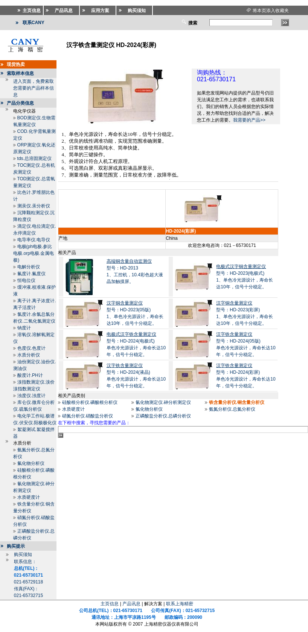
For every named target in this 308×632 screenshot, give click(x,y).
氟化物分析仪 (30, 463)
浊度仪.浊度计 (31, 395)
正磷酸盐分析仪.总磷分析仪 (163, 416)
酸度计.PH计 (30, 375)
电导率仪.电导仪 (33, 239)
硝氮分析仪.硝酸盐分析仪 (87, 416)
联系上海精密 (179, 603)
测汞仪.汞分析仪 (33, 206)
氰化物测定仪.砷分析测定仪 (163, 402)
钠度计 (24, 327)
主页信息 (110, 603)
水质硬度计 (28, 497)
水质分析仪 (28, 355)
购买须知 (23, 554)
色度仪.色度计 (31, 348)
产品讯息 (131, 603)
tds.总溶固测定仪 (34, 158)
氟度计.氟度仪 (31, 273)
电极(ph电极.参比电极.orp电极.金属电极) (33, 253)
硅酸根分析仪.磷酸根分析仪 (89, 402)
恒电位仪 (26, 280)
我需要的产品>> (249, 120)
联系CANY (33, 22)
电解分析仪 (28, 267)
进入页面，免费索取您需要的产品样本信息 (33, 88)
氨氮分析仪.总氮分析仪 (232, 409)
